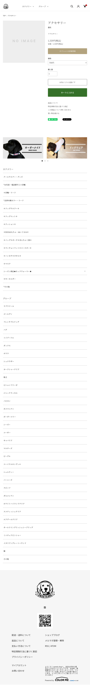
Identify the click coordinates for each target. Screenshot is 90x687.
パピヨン (7, 401)
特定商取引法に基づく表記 (58, 106)
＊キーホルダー (10, 279)
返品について (53, 103)
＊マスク (7, 263)
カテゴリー (26, 6)
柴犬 (5, 377)
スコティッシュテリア (12, 511)
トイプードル (9, 337)
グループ (42, 6)
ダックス (7, 345)
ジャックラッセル (10, 393)
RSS (47, 645)
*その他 (7, 286)
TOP (4, 16)
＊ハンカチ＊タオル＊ (12, 256)
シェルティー (9, 472)
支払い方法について (21, 645)
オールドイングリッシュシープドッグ (18, 527)
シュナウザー (9, 361)
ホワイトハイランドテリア (14, 503)
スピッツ (7, 488)
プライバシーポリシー (22, 656)
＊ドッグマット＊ (10, 216)
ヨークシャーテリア (11, 369)
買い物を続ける (53, 113)
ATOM (53, 645)
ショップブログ (52, 634)
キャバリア (8, 440)
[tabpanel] (23, 148)
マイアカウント (19, 665)
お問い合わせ (18, 670)
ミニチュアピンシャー (12, 535)
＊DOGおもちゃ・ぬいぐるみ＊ (16, 232)
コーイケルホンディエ (12, 464)
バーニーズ (8, 480)
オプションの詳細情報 (67, 51)
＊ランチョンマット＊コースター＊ (17, 248)
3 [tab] (47, 160)
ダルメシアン (9, 496)
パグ (5, 329)
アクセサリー (12, 16)
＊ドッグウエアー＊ (11, 208)
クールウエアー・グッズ (13, 177)
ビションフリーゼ (10, 385)
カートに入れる (67, 92)
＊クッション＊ (10, 224)
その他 (6, 559)
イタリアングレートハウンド (15, 543)
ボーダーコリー (10, 416)
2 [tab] (45, 160)
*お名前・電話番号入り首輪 (14, 184)
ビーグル (7, 456)
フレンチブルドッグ (11, 322)
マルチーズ (8, 448)
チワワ (6, 353)
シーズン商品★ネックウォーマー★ (18, 271)
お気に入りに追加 (67, 82)
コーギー (7, 432)
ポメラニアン (9, 409)
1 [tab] (42, 160)
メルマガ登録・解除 (54, 640)
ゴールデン (8, 314)
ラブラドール (9, 306)
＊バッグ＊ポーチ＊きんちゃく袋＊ (18, 240)
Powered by (61, 679)
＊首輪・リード (10, 192)
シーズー (7, 424)
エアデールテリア (11, 519)
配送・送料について (21, 634)
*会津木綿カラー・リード (14, 200)
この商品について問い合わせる (59, 110)
